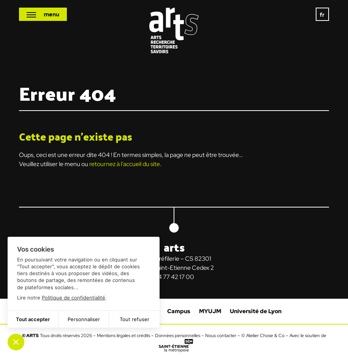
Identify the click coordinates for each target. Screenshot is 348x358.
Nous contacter (220, 336)
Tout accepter (33, 319)
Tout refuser (134, 319)
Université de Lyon (256, 311)
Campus (178, 311)
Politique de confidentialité (73, 298)
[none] (322, 14)
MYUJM (210, 311)
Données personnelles (177, 336)
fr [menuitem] (322, 14)
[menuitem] (322, 14)
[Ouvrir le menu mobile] (43, 14)
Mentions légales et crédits (123, 336)
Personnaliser (84, 319)
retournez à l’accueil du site (124, 164)
